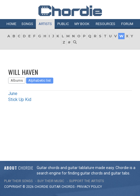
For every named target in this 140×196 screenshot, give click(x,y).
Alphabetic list (39, 80)
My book (81, 24)
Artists (45, 24)
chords (67, 134)
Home (11, 24)
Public (63, 24)
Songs (27, 24)
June (12, 93)
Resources (105, 24)
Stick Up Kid (19, 99)
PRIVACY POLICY (89, 134)
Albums (17, 80)
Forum (127, 24)
